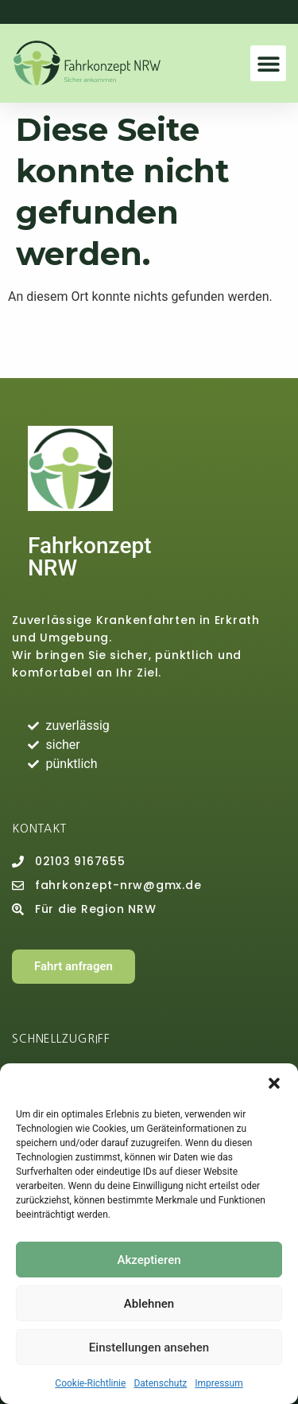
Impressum (218, 1383)
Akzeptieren (148, 1260)
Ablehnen (149, 1304)
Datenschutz (160, 1383)
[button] (274, 1083)
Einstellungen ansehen (149, 1347)
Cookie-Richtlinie (90, 1383)
